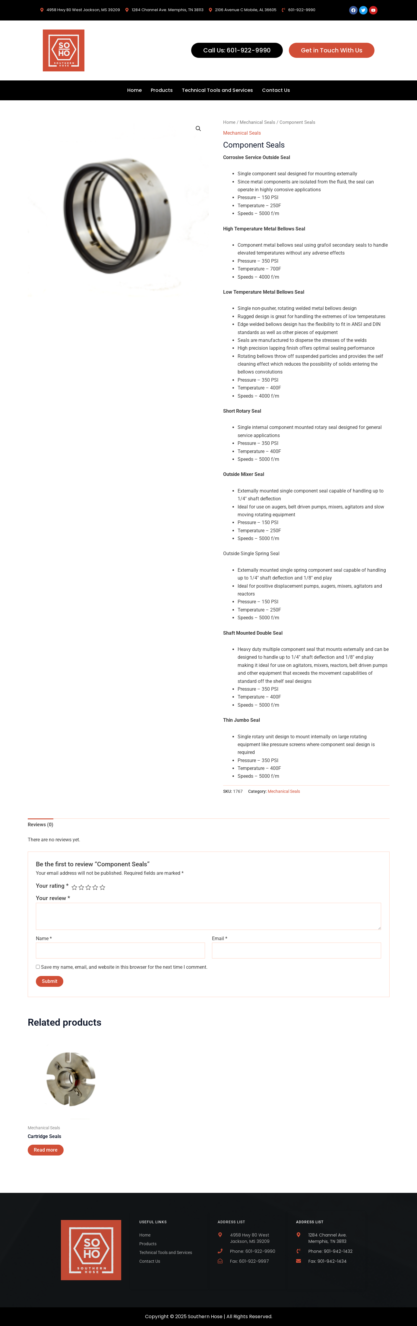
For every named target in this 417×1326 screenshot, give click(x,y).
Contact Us (276, 90)
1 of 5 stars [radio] (74, 887)
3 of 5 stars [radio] (88, 887)
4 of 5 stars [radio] (95, 887)
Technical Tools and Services (217, 90)
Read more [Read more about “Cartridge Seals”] (46, 1150)
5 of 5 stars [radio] (102, 887)
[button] (198, 128)
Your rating (52, 885)
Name (44, 938)
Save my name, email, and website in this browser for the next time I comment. (124, 967)
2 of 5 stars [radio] (81, 887)
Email (219, 938)
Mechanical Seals (257, 122)
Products (162, 90)
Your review (53, 898)
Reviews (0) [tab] (40, 824)
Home (134, 90)
